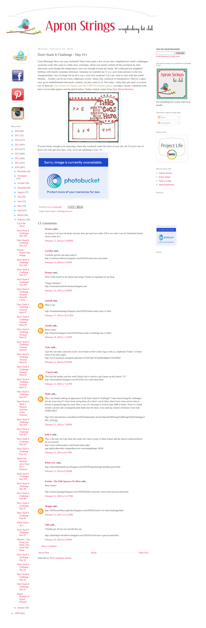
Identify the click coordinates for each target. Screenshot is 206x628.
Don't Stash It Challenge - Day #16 (23, 282)
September (22, 188)
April (20, 210)
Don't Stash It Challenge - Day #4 (23, 557)
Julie (47, 525)
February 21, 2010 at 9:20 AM (58, 362)
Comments (164, 123)
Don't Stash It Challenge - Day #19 (23, 243)
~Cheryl (49, 372)
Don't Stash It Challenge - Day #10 (23, 476)
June (19, 201)
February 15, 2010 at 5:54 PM (58, 262)
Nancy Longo (165, 181)
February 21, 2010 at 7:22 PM (58, 384)
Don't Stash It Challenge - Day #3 (23, 567)
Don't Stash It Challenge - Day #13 (23, 432)
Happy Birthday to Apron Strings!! (23, 598)
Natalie (48, 325)
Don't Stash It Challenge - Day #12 (23, 442)
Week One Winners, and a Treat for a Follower (23, 464)
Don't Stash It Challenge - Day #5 (23, 532)
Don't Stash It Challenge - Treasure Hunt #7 (23, 308)
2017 (17, 135)
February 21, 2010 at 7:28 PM (58, 424)
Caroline (49, 251)
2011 (17, 163)
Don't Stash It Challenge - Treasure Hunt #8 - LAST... (23, 294)
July (19, 197)
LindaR (48, 301)
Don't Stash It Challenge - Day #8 (23, 496)
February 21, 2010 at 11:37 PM (59, 496)
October (21, 183)
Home (94, 553)
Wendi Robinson (166, 185)
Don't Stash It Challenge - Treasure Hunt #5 (23, 333)
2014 (17, 149)
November (22, 176)
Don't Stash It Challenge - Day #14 (23, 422)
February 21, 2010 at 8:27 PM (58, 452)
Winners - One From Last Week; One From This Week (23, 545)
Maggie (48, 506)
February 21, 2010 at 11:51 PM (59, 515)
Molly (48, 394)
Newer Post (43, 553)
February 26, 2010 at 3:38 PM (58, 539)
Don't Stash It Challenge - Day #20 (23, 233)
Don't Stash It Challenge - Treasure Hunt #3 (23, 358)
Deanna (48, 229)
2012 (17, 158)
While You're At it (23, 524)
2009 (17, 613)
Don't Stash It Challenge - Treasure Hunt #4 (23, 346)
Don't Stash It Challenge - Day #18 (23, 262)
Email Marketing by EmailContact (168, 56)
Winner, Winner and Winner (23, 253)
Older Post (143, 553)
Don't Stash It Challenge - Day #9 (23, 486)
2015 (17, 145)
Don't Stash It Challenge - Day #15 (23, 394)
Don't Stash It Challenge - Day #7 (23, 506)
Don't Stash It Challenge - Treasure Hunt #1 (23, 383)
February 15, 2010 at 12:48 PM (59, 241)
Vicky (47, 347)
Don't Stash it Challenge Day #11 (58, 211)
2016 (17, 140)
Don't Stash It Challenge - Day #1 (23, 587)
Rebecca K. (50, 463)
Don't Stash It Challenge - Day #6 (23, 516)
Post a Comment (49, 546)
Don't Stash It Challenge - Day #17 (23, 272)
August (20, 192)
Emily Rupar (165, 177)
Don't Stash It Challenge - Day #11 (23, 451)
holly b (48, 434)
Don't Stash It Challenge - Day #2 (23, 577)
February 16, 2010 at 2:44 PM (58, 290)
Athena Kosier (165, 173)
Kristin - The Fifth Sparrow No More (63, 481)
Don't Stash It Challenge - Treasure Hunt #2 (23, 371)
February (21, 219)
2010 (17, 167)
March (20, 215)
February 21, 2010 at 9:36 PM (58, 471)
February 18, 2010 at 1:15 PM (58, 337)
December (22, 171)
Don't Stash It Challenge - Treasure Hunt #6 (23, 321)
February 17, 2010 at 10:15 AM (59, 315)
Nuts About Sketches (122, 89)
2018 (17, 131)
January (21, 607)
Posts (161, 117)
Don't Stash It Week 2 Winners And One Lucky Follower (23, 408)
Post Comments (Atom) (60, 558)
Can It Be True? (21, 224)
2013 (17, 154)
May (19, 206)
